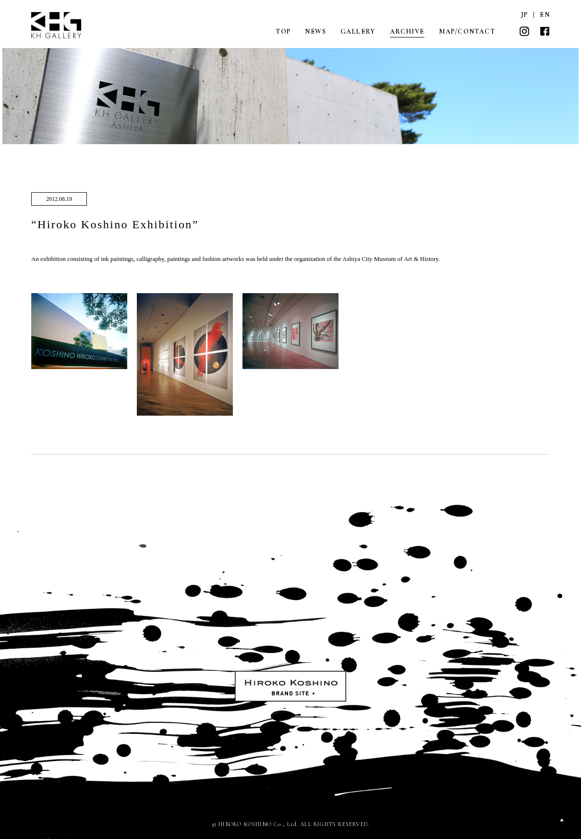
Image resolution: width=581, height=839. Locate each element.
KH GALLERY (56, 25)
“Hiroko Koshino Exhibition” (115, 224)
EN (545, 15)
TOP (283, 31)
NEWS (315, 31)
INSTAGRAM (524, 31)
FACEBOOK (544, 31)
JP (524, 15)
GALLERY (357, 31)
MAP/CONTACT (467, 31)
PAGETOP (561, 819)
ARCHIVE (407, 31)
